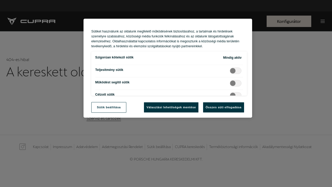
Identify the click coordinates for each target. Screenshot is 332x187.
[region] (168, 68)
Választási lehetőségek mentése (171, 107)
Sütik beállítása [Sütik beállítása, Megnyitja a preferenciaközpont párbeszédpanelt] (109, 107)
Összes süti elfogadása (223, 107)
